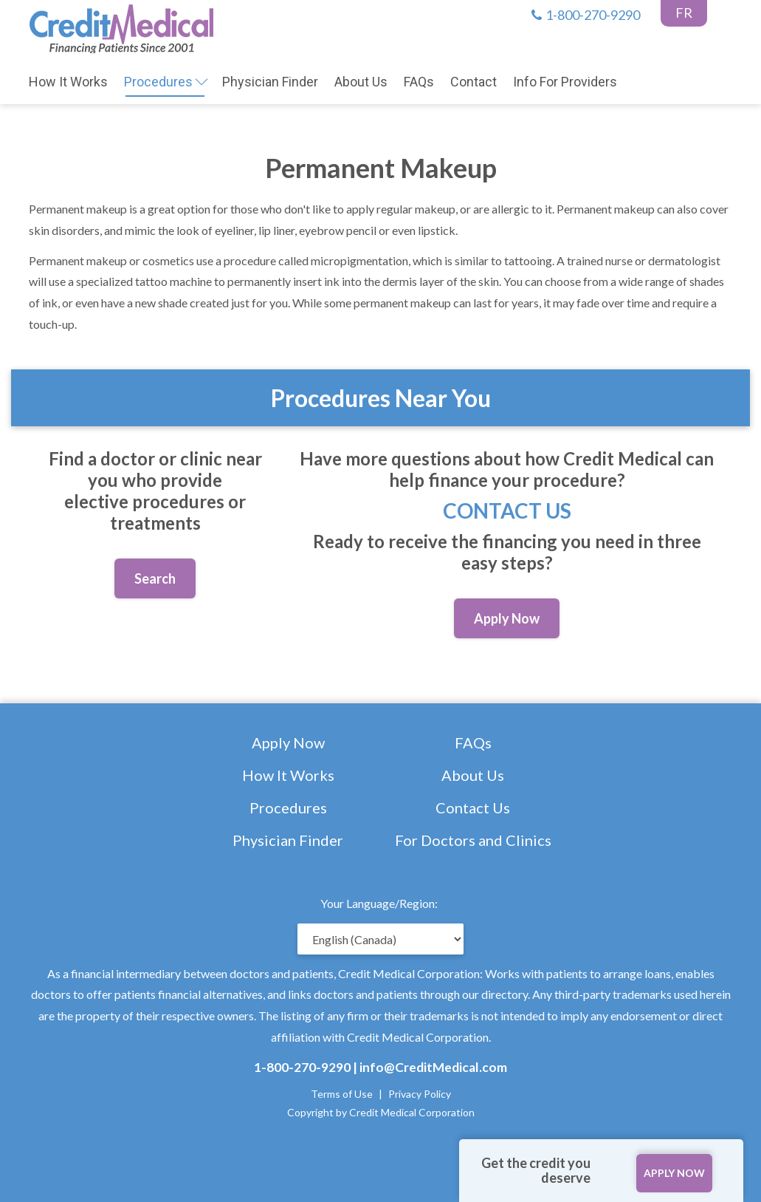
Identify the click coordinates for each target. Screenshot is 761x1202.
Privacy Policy (419, 1093)
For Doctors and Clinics (473, 840)
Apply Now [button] (507, 618)
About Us (472, 775)
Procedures (288, 807)
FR (683, 12)
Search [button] (155, 578)
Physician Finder (288, 840)
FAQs (473, 742)
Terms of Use (342, 1093)
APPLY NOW (674, 1173)
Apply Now (288, 742)
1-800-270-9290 (585, 15)
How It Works (288, 775)
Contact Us (507, 510)
